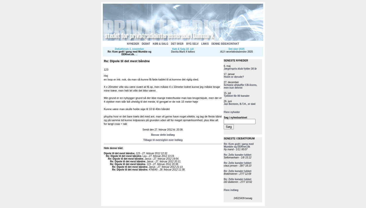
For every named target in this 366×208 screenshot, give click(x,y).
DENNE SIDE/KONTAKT (225, 43)
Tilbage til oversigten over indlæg (163, 140)
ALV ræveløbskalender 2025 (236, 51)
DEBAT (146, 43)
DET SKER (177, 43)
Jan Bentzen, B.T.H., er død (239, 104)
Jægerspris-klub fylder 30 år (240, 68)
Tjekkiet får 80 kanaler (237, 96)
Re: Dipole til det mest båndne (123, 156)
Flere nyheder (232, 112)
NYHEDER (133, 43)
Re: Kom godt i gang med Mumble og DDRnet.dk (129, 53)
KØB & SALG (160, 43)
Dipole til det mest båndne (119, 153)
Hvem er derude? (234, 77)
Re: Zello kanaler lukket (237, 154)
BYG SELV (192, 43)
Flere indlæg (231, 190)
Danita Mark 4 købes (183, 51)
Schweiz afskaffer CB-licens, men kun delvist (240, 86)
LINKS (205, 43)
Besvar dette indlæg (163, 134)
